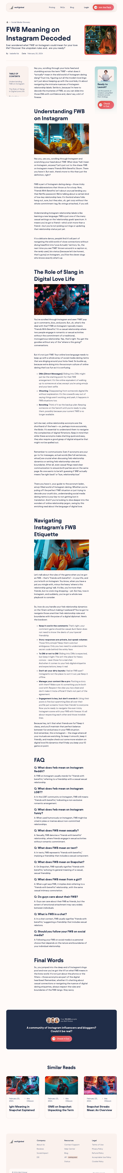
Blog (72, 7)
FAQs (62, 7)
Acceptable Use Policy (101, 1157)
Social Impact (42, 1153)
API (65, 1157)
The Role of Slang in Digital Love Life (17, 90)
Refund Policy (98, 1153)
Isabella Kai (14, 53)
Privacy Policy (97, 1149)
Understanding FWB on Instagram (16, 82)
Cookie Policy (97, 1161)
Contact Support (72, 1145)
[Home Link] (7, 22)
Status (67, 1161)
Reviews (40, 1149)
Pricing (52, 7)
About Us (41, 1145)
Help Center (69, 1149)
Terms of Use (98, 1145)
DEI (38, 1157)
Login (86, 7)
